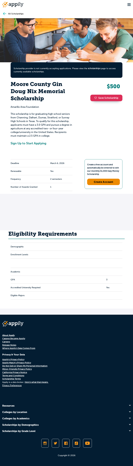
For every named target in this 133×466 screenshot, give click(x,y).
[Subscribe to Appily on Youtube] (87, 443)
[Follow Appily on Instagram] (45, 443)
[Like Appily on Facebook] (66, 443)
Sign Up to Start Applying (28, 143)
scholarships (94, 68)
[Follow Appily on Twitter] (55, 443)
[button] (96, 98)
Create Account (103, 182)
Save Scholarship (106, 98)
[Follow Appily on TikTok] (76, 443)
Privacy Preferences (12, 385)
